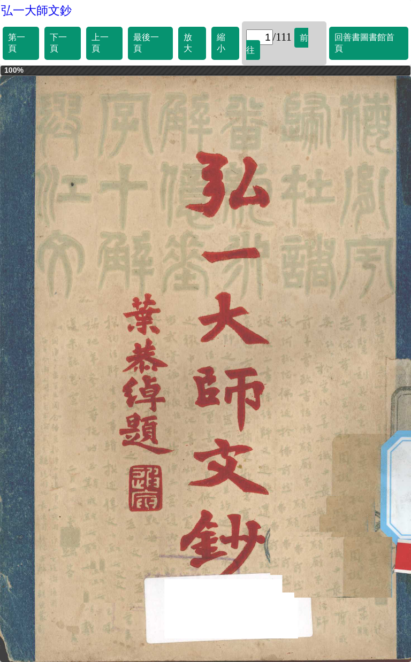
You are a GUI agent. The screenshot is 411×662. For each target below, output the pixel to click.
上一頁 (100, 43)
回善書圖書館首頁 (364, 43)
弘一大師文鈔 (36, 10)
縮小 (221, 43)
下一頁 (58, 43)
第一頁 (16, 43)
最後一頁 (146, 43)
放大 (188, 43)
